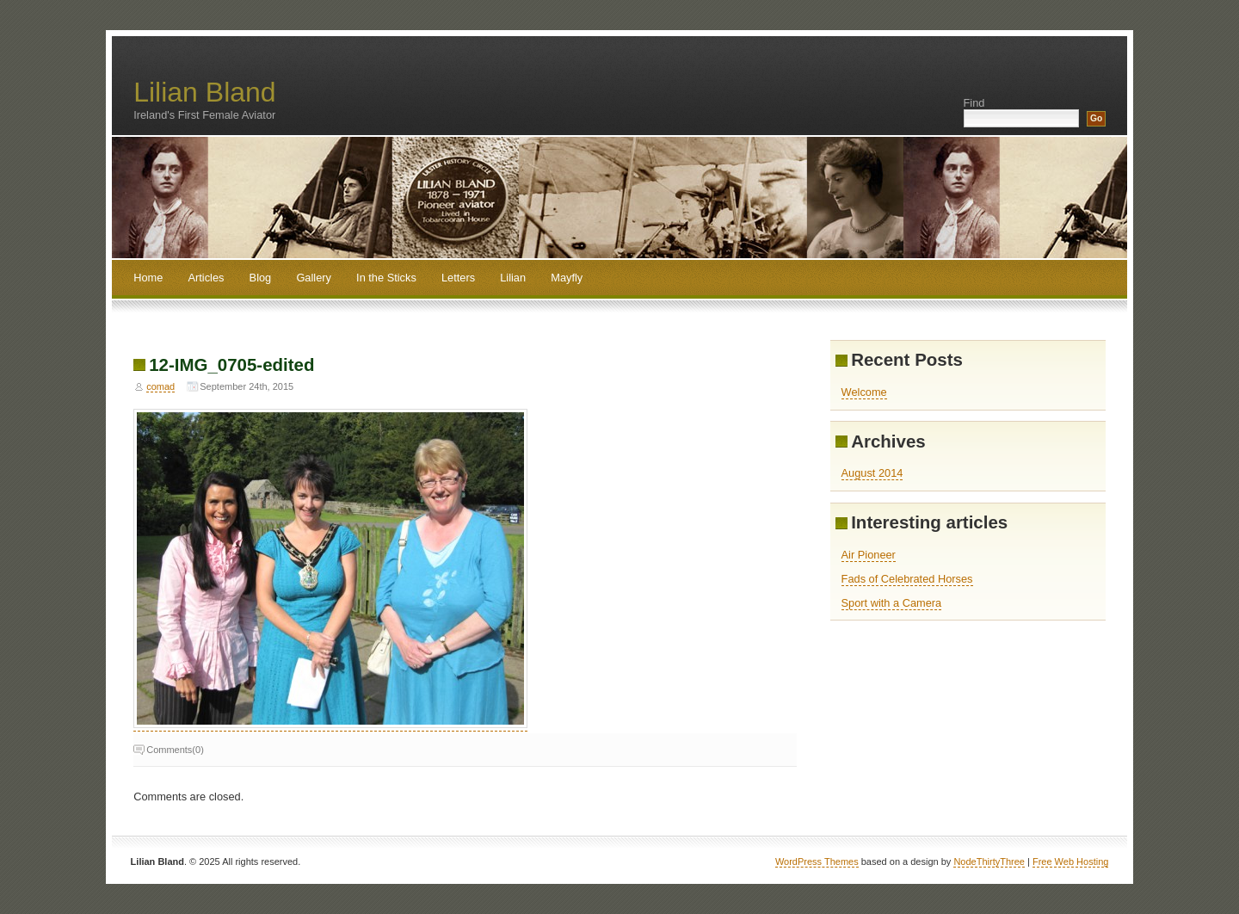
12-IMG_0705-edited (231, 364)
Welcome (864, 392)
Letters (458, 277)
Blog (261, 277)
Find (974, 102)
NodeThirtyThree (989, 861)
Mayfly (567, 277)
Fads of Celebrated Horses (907, 578)
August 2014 (872, 472)
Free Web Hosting (1070, 861)
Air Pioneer (868, 554)
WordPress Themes (817, 861)
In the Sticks (386, 277)
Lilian (513, 277)
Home (148, 277)
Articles (206, 277)
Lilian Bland (204, 92)
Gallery (313, 277)
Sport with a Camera (891, 602)
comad (160, 386)
